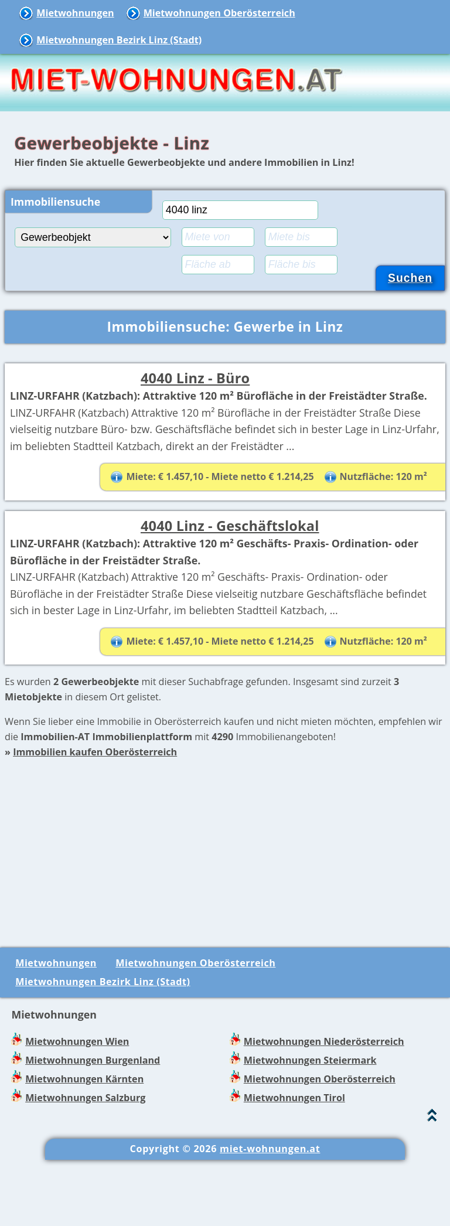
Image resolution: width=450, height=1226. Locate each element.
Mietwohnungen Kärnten (84, 1145)
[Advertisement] (225, 909)
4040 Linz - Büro (195, 378)
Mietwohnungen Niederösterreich (324, 1107)
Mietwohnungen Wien (77, 1107)
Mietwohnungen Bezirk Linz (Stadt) (119, 39)
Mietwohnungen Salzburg (85, 1164)
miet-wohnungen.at (270, 1215)
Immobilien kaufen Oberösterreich (95, 818)
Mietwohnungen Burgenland (92, 1127)
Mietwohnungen (75, 12)
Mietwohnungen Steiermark (310, 1127)
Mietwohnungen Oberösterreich (219, 12)
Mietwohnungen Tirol (294, 1164)
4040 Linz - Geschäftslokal (230, 558)
